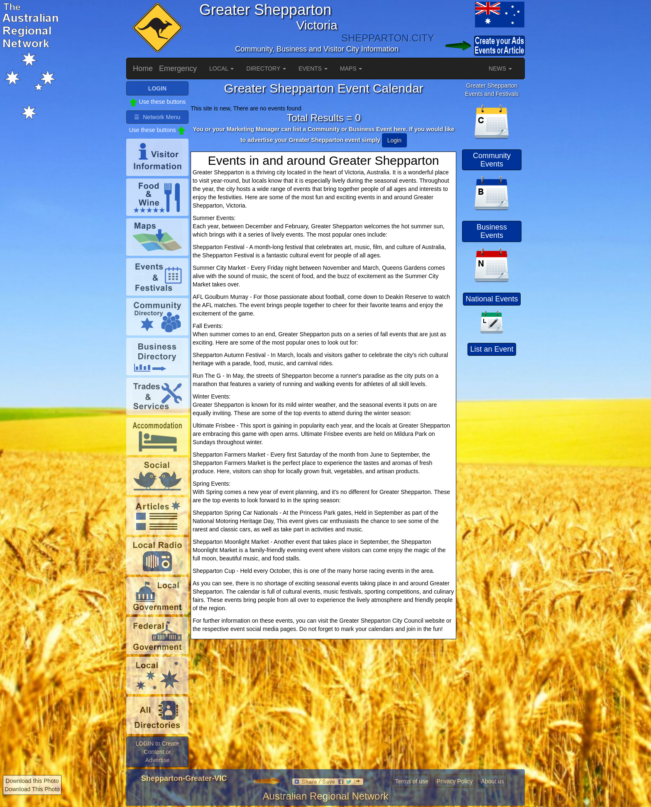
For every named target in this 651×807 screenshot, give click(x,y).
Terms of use (411, 781)
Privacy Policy (455, 781)
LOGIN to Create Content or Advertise (157, 751)
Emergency (178, 68)
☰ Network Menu (157, 117)
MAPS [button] (351, 68)
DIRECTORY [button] (266, 68)
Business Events (492, 231)
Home (143, 68)
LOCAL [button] (221, 68)
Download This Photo (32, 789)
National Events (491, 299)
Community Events (492, 160)
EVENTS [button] (313, 68)
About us (492, 781)
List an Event (491, 349)
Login (394, 140)
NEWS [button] (500, 68)
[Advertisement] (492, 483)
